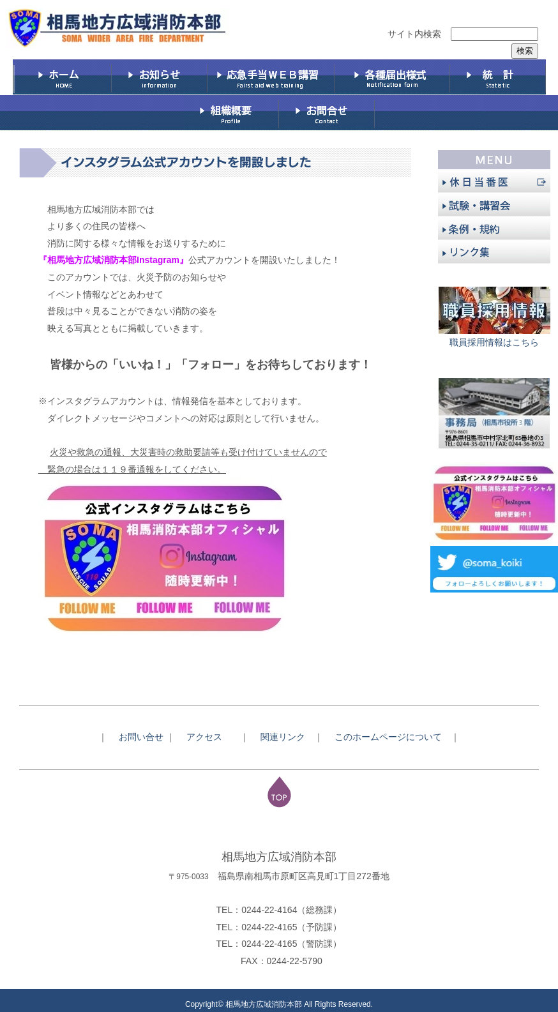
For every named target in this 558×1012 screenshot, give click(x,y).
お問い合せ (141, 737)
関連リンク (282, 737)
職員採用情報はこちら (494, 342)
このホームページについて (393, 737)
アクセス (208, 737)
